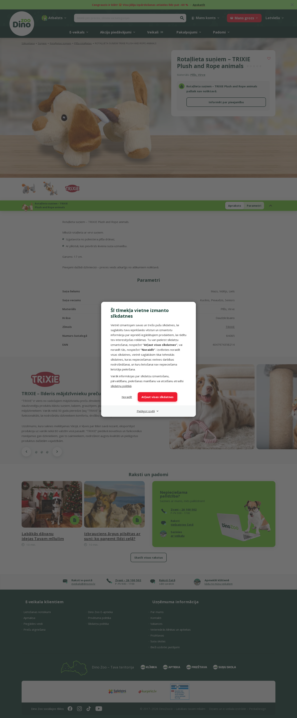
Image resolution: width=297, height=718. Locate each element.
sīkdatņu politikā (121, 386)
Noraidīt (127, 397)
